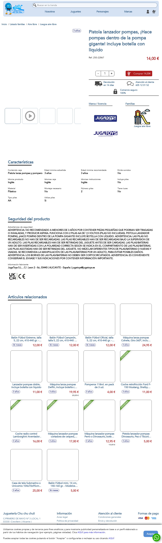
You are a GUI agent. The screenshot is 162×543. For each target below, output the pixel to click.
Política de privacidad (67, 520)
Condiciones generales (109, 517)
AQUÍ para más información (91, 532)
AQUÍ (111, 538)
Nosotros (50, 11)
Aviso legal (62, 517)
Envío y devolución (107, 520)
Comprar (142, 73)
